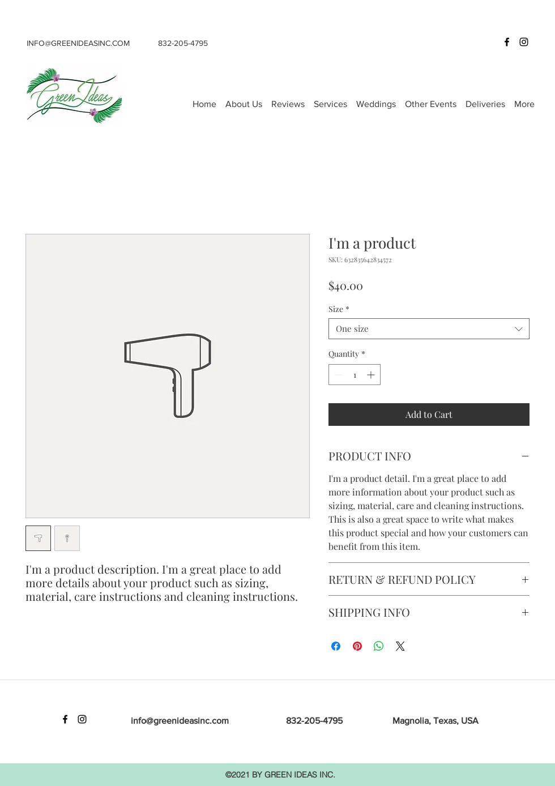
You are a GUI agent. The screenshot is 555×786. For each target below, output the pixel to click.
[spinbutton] (354, 375)
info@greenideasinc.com (180, 720)
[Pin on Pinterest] (357, 646)
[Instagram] (524, 42)
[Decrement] (337, 375)
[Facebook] (507, 42)
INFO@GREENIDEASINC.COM (78, 43)
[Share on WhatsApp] (379, 646)
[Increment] (372, 375)
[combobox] (429, 328)
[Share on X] (400, 646)
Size (338, 309)
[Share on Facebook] (336, 646)
